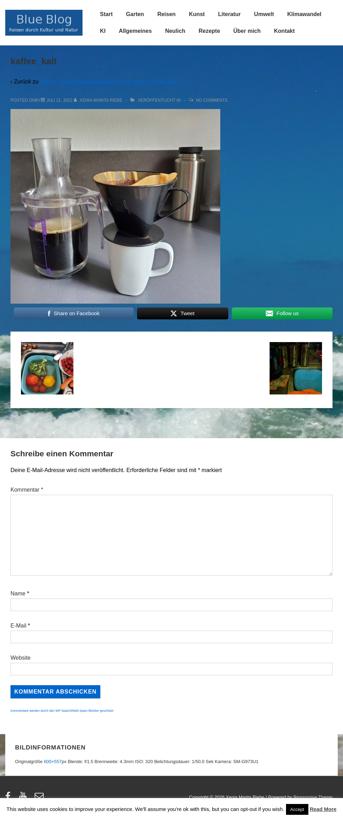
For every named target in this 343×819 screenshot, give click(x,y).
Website (20, 658)
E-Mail (18, 626)
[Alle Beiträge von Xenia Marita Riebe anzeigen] (99, 100)
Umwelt (264, 14)
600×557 (53, 761)
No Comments (212, 100)
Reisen (166, 14)
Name (18, 593)
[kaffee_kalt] (60, 100)
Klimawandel (304, 14)
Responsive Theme (313, 797)
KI (103, 31)
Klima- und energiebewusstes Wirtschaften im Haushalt (108, 82)
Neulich (175, 31)
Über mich (246, 31)
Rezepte (209, 31)
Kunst (197, 14)
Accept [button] (297, 809)
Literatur (229, 14)
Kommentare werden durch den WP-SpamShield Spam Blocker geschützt (61, 710)
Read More (323, 809)
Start (106, 14)
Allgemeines (135, 31)
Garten (135, 14)
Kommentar (26, 490)
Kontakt (284, 31)
